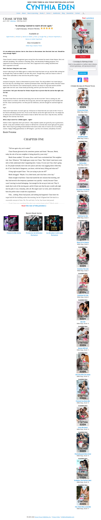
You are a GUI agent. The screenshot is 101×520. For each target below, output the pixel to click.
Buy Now (83, 57)
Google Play (43, 36)
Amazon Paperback (54, 36)
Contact (77, 13)
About (24, 13)
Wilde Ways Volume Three (34, 46)
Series (48, 13)
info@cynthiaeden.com (67, 517)
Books (42, 13)
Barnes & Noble (27, 36)
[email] (82, 69)
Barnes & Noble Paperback (34, 39)
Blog (63, 13)
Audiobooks (56, 13)
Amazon (18, 36)
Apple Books (10, 36)
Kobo (35, 36)
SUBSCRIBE (82, 73)
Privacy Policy (56, 517)
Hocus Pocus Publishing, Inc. (43, 517)
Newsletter (69, 13)
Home (18, 13)
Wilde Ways (13, 21)
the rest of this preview (33, 206)
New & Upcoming (32, 13)
